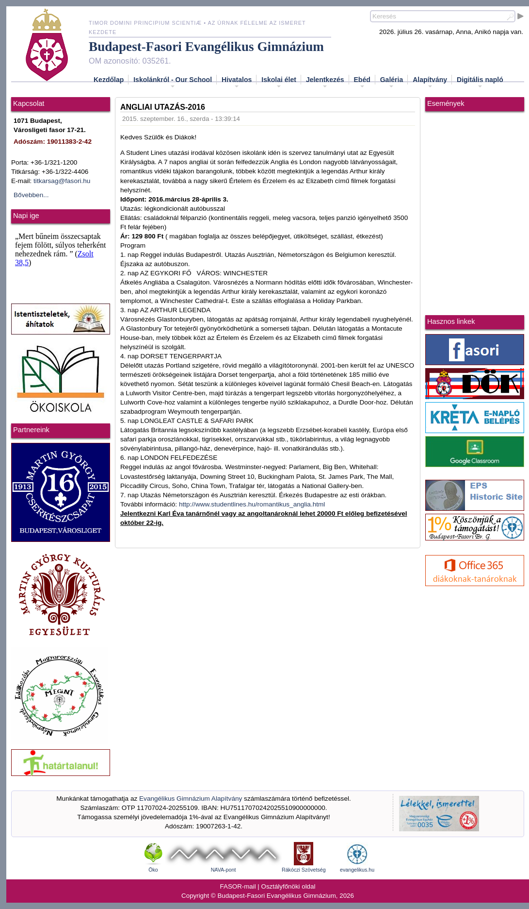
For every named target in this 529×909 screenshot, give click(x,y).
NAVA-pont (223, 870)
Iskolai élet (278, 82)
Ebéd (362, 82)
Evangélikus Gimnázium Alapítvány (190, 798)
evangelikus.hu (357, 870)
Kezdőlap (109, 80)
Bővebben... (31, 195)
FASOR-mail (238, 886)
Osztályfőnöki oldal (288, 886)
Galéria (391, 82)
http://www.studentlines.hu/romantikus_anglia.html (252, 504)
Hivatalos (237, 82)
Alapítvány (430, 82)
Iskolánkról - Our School (172, 82)
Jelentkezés (325, 82)
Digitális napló (480, 82)
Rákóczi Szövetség (304, 870)
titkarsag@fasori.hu (61, 181)
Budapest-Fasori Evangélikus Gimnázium (206, 46)
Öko (153, 870)
